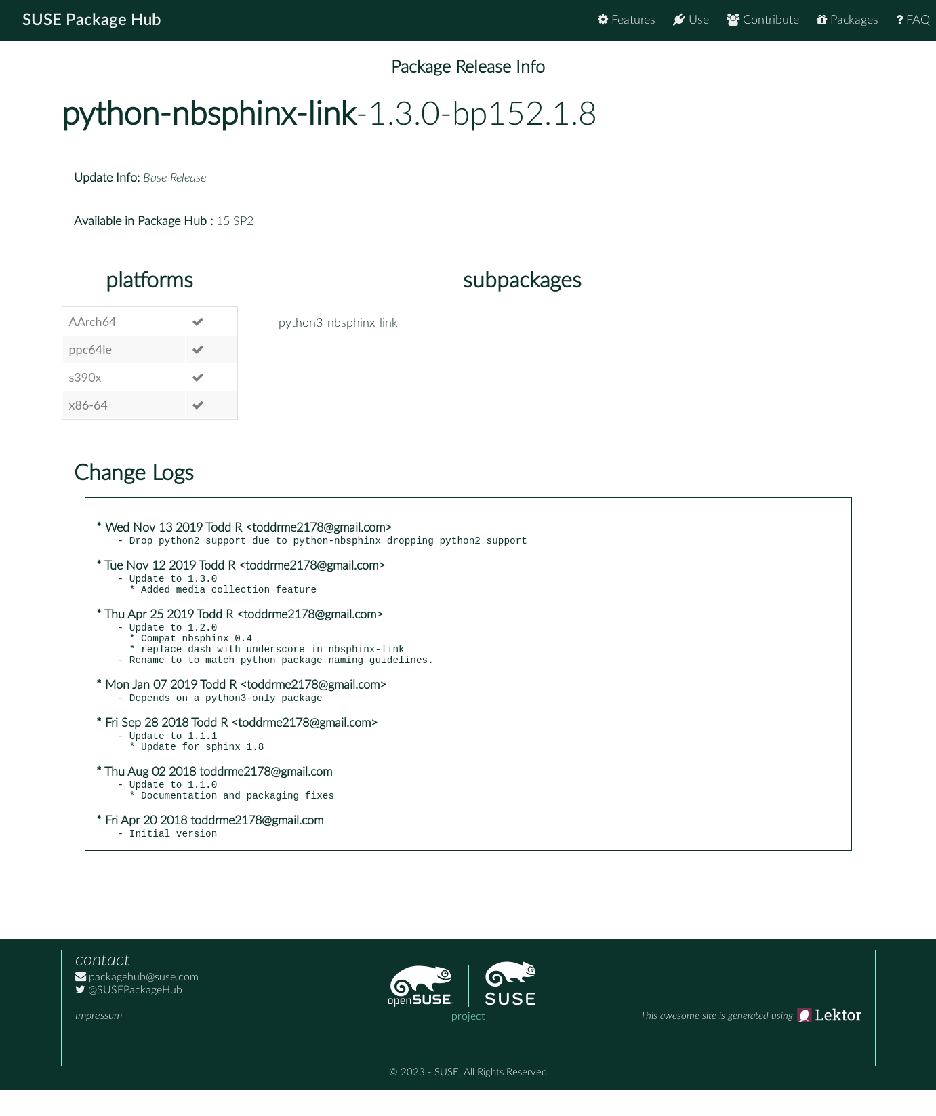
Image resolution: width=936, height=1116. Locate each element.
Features (626, 20)
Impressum (98, 1042)
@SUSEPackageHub (128, 1016)
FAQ (913, 20)
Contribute (763, 20)
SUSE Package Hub (91, 20)
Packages (847, 20)
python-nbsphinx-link (209, 114)
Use (691, 20)
